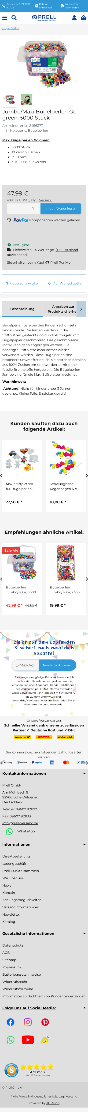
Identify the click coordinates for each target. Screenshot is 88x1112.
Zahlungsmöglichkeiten (21, 900)
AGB (6, 953)
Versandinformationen (20, 907)
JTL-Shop (52, 1103)
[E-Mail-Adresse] (25, 665)
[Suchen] (14, 18)
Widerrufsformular (17, 989)
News (6, 885)
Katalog (8, 922)
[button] (74, 18)
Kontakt (8, 893)
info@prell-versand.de (20, 823)
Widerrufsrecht (14, 982)
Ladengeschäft (14, 863)
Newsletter (11, 914)
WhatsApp (26, 831)
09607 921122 (26, 809)
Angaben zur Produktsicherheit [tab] (63, 309)
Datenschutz (12, 945)
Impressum (11, 967)
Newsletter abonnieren (57, 665)
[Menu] (4, 18)
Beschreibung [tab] (22, 309)
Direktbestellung (16, 856)
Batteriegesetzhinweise (21, 974)
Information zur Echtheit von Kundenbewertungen (43, 996)
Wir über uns (13, 878)
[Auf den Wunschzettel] (61, 48)
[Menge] (24, 208)
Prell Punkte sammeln (20, 871)
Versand (45, 200)
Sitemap (9, 960)
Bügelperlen (38, 130)
